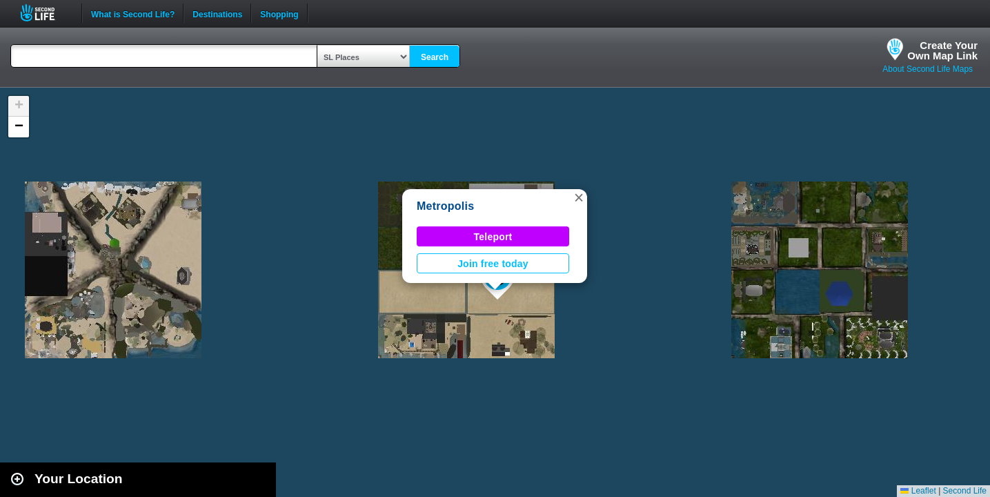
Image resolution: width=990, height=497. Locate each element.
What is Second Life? (133, 13)
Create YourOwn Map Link (942, 50)
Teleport (493, 236)
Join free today (492, 263)
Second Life (45, 12)
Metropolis (445, 206)
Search (434, 57)
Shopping (279, 13)
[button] (579, 197)
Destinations (217, 13)
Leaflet (917, 491)
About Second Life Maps (927, 69)
